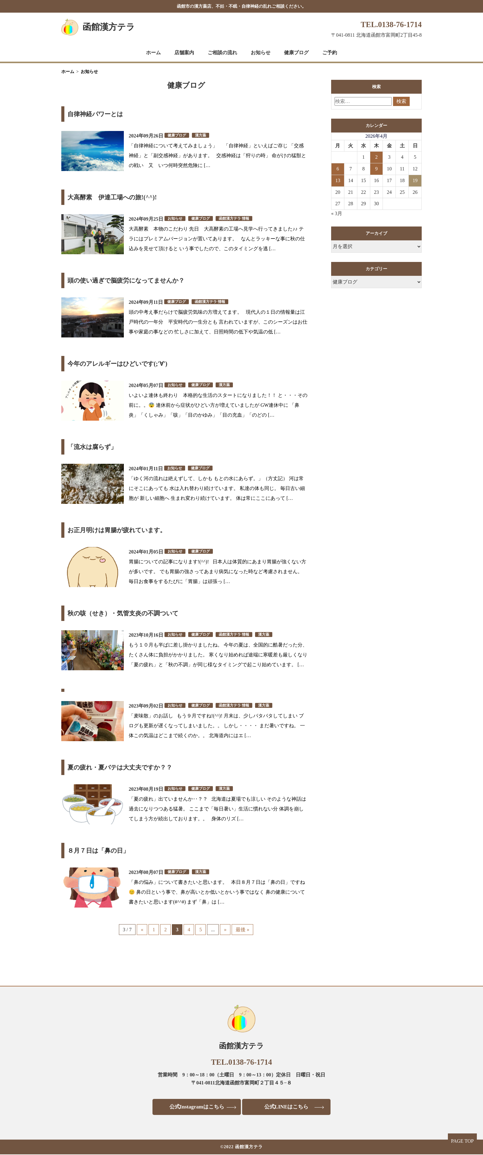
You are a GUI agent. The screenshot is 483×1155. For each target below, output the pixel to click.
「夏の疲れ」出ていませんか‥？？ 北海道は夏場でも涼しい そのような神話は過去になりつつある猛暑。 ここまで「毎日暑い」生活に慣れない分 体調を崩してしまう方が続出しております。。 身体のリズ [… (217, 808)
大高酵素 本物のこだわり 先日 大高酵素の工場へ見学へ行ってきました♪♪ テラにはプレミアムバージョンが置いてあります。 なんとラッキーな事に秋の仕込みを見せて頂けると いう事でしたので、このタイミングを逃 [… (217, 238)
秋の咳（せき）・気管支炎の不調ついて (122, 613)
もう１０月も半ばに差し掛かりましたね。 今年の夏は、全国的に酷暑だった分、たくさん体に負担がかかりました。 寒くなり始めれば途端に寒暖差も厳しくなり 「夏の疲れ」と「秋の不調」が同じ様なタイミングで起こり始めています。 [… (218, 654)
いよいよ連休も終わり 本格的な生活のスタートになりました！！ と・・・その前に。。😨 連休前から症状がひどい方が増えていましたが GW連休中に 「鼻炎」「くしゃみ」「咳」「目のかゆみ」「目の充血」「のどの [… (218, 405)
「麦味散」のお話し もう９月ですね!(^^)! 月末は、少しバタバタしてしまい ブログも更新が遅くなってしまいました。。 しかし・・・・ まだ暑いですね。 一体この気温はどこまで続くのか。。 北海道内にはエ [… (217, 725)
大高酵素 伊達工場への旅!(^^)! (112, 197)
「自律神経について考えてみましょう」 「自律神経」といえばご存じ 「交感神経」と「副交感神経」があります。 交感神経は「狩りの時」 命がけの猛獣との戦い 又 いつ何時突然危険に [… (217, 155)
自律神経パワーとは (95, 114)
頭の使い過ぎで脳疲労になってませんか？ (126, 280)
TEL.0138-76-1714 (391, 24)
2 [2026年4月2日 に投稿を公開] (376, 157)
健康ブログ (296, 52)
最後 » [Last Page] (242, 929)
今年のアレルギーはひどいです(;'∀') (117, 363)
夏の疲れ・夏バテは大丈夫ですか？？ (119, 767)
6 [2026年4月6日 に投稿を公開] (337, 168)
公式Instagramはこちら (195, 1107)
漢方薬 (200, 135)
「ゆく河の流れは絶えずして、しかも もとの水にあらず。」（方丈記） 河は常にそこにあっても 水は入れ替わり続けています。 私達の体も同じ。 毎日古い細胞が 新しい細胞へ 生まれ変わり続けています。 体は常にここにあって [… (217, 488)
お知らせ (260, 52)
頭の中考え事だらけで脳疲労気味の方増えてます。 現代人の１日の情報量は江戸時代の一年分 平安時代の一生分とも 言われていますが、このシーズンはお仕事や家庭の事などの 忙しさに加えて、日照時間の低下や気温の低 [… (218, 321)
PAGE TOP (462, 1141)
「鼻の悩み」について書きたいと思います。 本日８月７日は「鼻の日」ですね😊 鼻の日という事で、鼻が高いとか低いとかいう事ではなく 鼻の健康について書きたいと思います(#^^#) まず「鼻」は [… (217, 892)
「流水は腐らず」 (92, 446)
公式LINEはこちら (288, 1107)
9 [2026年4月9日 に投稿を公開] (376, 168)
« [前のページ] (142, 929)
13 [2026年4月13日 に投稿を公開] (337, 180)
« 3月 (336, 213)
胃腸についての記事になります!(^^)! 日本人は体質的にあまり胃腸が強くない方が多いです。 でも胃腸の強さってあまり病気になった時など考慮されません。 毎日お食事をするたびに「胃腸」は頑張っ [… (217, 571)
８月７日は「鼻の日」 (98, 850)
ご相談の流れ (222, 52)
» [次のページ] (225, 929)
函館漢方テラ (109, 27)
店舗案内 (184, 52)
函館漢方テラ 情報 (234, 218)
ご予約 (329, 52)
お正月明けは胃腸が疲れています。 (116, 530)
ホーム (153, 52)
